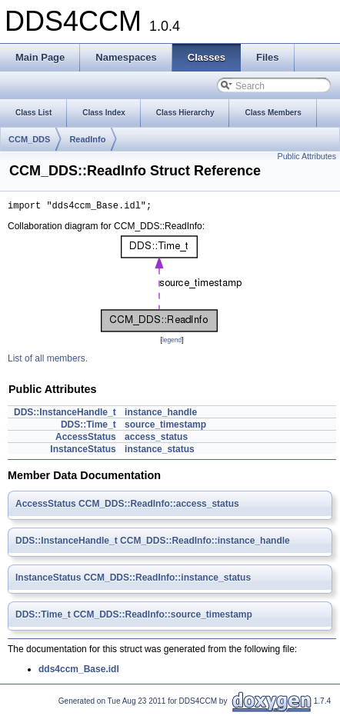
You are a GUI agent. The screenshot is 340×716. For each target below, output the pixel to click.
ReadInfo (87, 139)
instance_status (160, 451)
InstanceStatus (82, 451)
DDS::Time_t (88, 426)
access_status (156, 439)
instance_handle (161, 414)
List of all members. (48, 360)
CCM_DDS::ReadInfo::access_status (158, 506)
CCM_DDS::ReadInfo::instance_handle (205, 543)
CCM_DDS (29, 139)
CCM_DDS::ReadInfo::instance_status (167, 579)
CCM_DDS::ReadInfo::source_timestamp (162, 616)
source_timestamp (165, 426)
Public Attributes (307, 156)
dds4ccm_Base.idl (78, 671)
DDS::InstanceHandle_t (65, 414)
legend (172, 342)
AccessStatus (85, 439)
